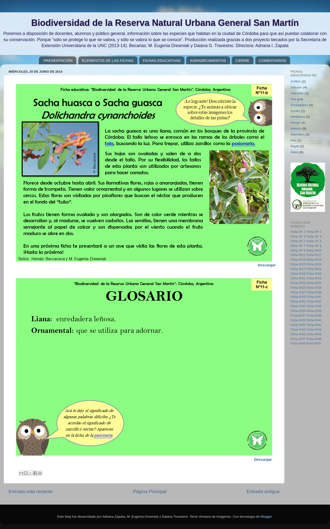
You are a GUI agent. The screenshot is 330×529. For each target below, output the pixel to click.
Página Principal (150, 491)
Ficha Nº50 (313, 343)
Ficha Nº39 (298, 320)
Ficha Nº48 (314, 339)
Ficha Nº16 (314, 264)
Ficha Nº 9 (298, 250)
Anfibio (296, 81)
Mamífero (298, 134)
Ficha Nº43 (298, 329)
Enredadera (299, 105)
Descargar (263, 459)
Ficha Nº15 (298, 264)
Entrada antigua (263, 491)
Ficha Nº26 (314, 288)
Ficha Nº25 (298, 288)
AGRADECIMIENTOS (208, 60)
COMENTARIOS (272, 60)
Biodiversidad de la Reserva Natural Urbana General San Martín (165, 23)
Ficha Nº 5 (298, 241)
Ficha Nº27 (298, 292)
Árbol (294, 152)
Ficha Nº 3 (298, 236)
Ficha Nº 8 (314, 246)
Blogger (266, 516)
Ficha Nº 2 (314, 232)
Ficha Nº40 (314, 320)
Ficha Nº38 (314, 315)
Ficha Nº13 (298, 259)
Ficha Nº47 (298, 339)
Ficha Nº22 (314, 278)
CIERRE (242, 60)
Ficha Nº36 (314, 311)
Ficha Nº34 (314, 306)
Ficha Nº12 (314, 255)
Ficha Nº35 (298, 311)
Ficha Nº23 (298, 283)
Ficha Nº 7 (298, 246)
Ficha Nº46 (314, 334)
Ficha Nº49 (298, 343)
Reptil (295, 146)
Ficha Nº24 (314, 283)
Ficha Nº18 (314, 269)
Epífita (295, 111)
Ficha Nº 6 (314, 241)
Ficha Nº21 (298, 278)
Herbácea (298, 117)
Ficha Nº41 (298, 325)
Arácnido (297, 93)
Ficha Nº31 (298, 301)
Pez (293, 140)
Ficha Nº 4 (314, 236)
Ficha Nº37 (298, 315)
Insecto (296, 128)
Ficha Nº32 (314, 301)
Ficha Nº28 (314, 292)
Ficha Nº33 (298, 306)
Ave (293, 99)
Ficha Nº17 (298, 269)
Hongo (295, 122)
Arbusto (296, 87)
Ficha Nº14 (314, 259)
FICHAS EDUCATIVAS (162, 60)
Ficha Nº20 (314, 273)
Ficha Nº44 (314, 329)
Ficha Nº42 (314, 325)
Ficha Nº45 (298, 334)
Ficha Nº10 (313, 250)
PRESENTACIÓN (58, 60)
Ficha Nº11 (298, 255)
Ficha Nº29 (298, 297)
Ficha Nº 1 (298, 232)
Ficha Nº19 (298, 273)
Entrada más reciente (31, 491)
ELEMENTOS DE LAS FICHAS (107, 60)
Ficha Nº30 (314, 297)
